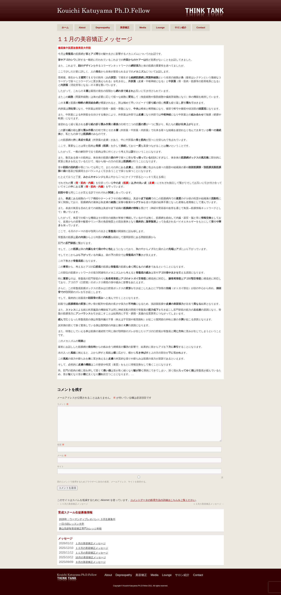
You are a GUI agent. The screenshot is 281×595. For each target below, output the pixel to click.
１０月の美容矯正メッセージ (72, 504)
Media (142, 27)
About (82, 27)
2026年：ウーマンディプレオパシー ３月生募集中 (87, 519)
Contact (200, 27)
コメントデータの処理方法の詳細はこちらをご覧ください (163, 500)
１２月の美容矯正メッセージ (208, 504)
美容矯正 (124, 27)
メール (61, 455)
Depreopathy (103, 27)
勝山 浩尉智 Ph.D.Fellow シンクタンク (103, 11)
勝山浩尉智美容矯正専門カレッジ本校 (80, 528)
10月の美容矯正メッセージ (90, 557)
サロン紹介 (180, 27)
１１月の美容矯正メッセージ (91, 552)
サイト (60, 466)
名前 (60, 444)
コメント (62, 404)
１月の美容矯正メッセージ (90, 543)
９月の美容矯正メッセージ (90, 562)
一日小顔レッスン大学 (71, 523)
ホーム (65, 27)
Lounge (160, 27)
